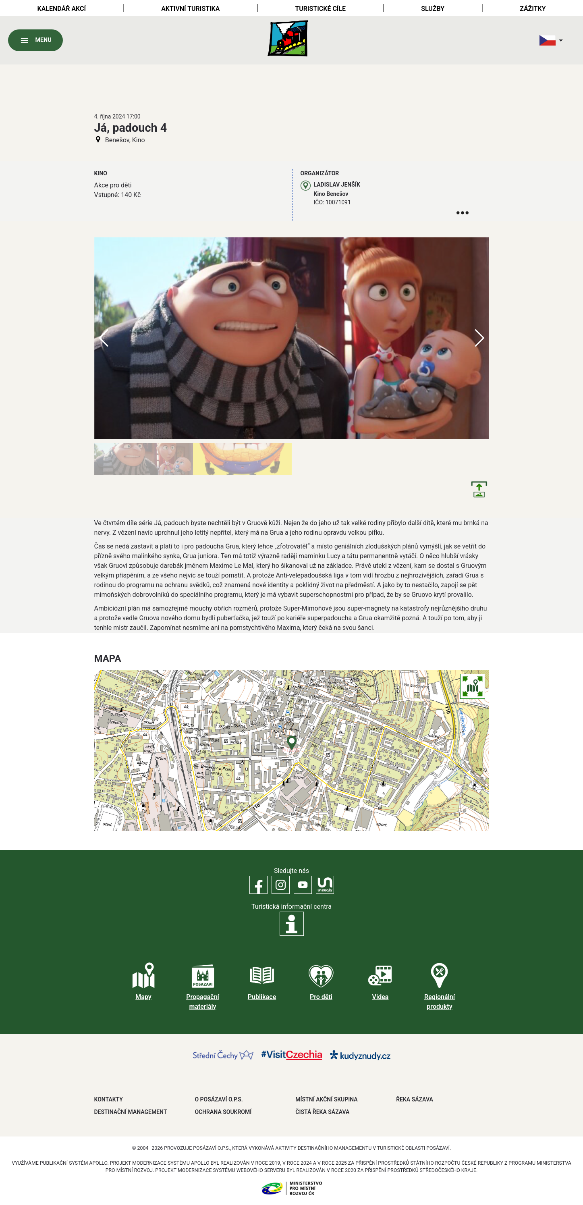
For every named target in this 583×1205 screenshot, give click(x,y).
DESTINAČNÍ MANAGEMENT (130, 1112)
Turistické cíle (320, 8)
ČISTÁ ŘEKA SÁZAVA (322, 1112)
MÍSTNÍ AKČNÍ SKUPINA (326, 1099)
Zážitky (533, 8)
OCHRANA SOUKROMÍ (223, 1112)
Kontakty (108, 1099)
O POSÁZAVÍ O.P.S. (219, 1099)
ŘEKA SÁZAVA (414, 1099)
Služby (432, 8)
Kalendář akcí (61, 8)
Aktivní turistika (190, 8)
